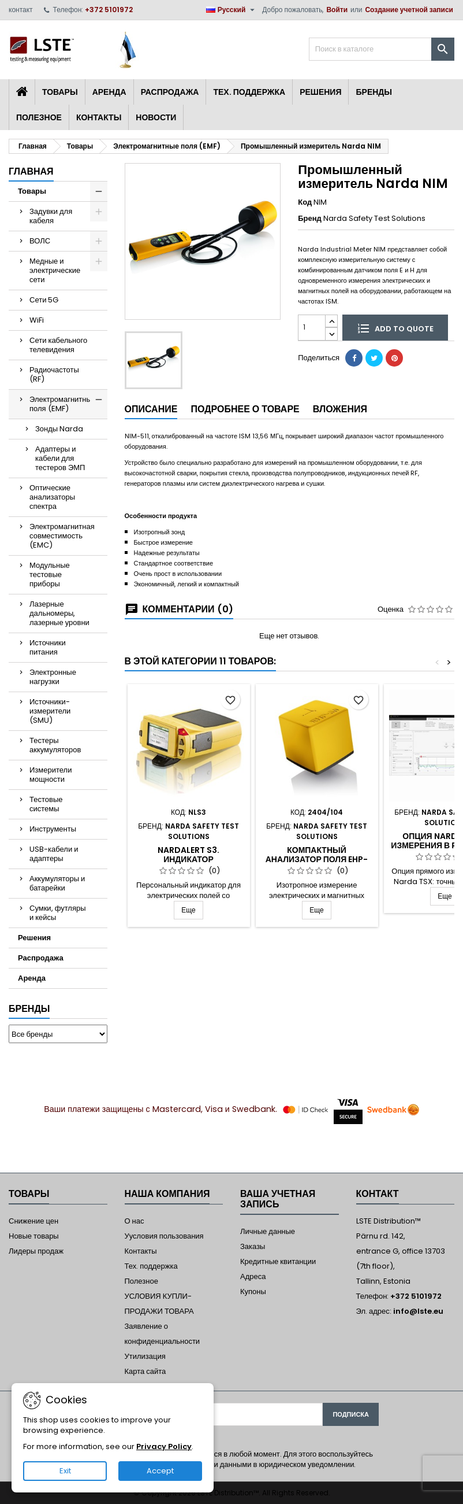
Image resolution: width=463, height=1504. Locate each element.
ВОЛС (39, 240)
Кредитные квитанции (278, 1261)
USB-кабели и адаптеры (53, 854)
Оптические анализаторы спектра (52, 497)
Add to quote (395, 328)
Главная (31, 171)
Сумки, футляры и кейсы (57, 913)
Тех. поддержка (249, 92)
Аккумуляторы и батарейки (57, 883)
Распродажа (170, 92)
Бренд (310, 218)
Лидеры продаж (36, 1251)
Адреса (253, 1276)
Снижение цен (33, 1220)
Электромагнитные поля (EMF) (62, 404)
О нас (134, 1220)
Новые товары (34, 1235)
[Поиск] (381, 49)
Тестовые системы (45, 804)
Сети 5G (43, 299)
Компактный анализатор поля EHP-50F (317, 859)
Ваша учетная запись (277, 1199)
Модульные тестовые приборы (49, 574)
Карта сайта (145, 1371)
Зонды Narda (59, 428)
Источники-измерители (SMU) (49, 711)
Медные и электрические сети (54, 270)
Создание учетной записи (409, 9)
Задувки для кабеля (50, 216)
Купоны (253, 1291)
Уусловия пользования (164, 1235)
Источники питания (47, 647)
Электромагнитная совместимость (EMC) (62, 535)
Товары (60, 92)
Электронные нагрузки (52, 677)
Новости (156, 117)
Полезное (39, 117)
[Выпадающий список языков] (232, 10)
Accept (160, 1470)
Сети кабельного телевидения (58, 345)
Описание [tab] (151, 409)
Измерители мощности (50, 774)
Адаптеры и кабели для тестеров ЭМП (60, 458)
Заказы (252, 1246)
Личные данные (267, 1231)
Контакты (98, 117)
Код (305, 202)
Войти (337, 9)
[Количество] (312, 328)
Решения (320, 92)
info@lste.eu (418, 1311)
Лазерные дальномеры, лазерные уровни (59, 613)
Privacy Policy (164, 1446)
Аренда (109, 92)
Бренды (374, 92)
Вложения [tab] (340, 409)
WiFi (36, 320)
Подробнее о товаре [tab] (245, 409)
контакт (21, 9)
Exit (65, 1470)
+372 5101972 (109, 9)
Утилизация (145, 1356)
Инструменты (52, 828)
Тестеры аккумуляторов (55, 745)
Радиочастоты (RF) (54, 374)
